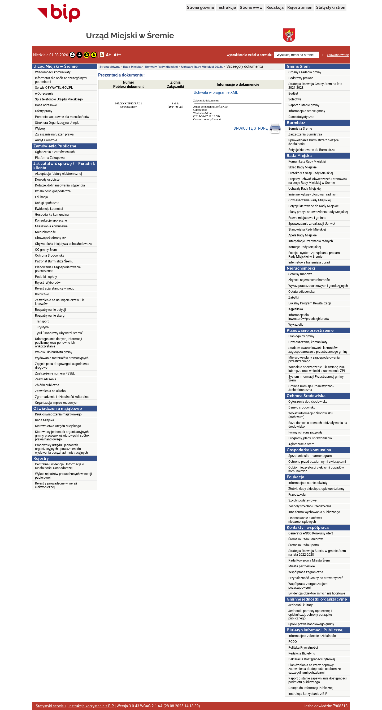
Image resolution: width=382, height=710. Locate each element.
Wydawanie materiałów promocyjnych (62, 358)
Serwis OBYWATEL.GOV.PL (54, 88)
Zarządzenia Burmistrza (305, 134)
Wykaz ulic (295, 324)
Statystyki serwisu (51, 706)
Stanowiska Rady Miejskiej (307, 229)
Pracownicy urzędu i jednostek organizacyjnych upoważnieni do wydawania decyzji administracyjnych (61, 448)
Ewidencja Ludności (49, 209)
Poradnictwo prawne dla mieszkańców (62, 117)
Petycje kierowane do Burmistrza (311, 150)
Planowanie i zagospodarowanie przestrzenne (58, 269)
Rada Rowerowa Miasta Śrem (309, 560)
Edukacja (41, 197)
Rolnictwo (42, 294)
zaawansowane (338, 55)
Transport (42, 321)
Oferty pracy (43, 111)
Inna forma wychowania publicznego (314, 512)
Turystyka (42, 327)
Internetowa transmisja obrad (309, 262)
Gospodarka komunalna (52, 214)
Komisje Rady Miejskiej (304, 247)
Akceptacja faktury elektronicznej (58, 174)
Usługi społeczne (47, 203)
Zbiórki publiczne (47, 385)
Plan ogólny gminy (301, 336)
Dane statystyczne (301, 117)
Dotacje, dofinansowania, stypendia (60, 185)
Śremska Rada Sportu (303, 545)
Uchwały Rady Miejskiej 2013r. (202, 66)
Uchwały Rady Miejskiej (161, 66)
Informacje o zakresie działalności (312, 636)
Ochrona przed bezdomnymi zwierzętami (317, 462)
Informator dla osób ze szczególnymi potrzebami (61, 80)
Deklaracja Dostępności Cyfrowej (311, 659)
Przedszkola (297, 494)
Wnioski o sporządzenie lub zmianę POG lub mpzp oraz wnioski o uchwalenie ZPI (316, 369)
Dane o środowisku (301, 407)
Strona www (251, 7)
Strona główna (200, 7)
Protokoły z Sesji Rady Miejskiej (310, 173)
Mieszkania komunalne (51, 226)
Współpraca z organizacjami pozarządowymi (308, 585)
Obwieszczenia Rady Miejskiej (309, 200)
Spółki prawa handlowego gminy (311, 624)
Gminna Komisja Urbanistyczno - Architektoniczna (311, 388)
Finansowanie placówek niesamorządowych (305, 520)
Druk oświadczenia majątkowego (58, 414)
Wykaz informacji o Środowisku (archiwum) (310, 415)
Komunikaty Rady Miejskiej (307, 161)
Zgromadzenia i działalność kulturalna (62, 397)
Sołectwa (294, 99)
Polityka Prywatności (303, 647)
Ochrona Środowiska (49, 255)
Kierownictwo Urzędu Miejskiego (58, 426)
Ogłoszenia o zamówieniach (55, 152)
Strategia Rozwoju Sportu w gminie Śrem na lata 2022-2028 (317, 552)
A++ (117, 54)
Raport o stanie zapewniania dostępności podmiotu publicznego (317, 680)
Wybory (40, 128)
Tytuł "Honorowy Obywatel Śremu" (59, 333)
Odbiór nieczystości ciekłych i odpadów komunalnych (316, 469)
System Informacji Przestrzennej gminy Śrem (316, 378)
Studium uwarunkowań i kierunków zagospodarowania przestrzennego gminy (318, 350)
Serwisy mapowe (300, 274)
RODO (292, 642)
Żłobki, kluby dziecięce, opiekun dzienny (316, 489)
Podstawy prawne (301, 78)
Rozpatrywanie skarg (49, 315)
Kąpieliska (295, 309)
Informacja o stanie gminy (306, 111)
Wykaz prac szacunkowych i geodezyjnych (318, 286)
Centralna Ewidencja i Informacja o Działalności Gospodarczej (59, 466)
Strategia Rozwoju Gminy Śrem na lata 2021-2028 (315, 86)
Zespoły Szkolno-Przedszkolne (309, 506)
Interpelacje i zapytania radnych (310, 241)
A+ (108, 54)
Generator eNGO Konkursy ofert (310, 533)
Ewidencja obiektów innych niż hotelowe (316, 593)
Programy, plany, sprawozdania (310, 438)
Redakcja (275, 7)
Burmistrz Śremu (300, 128)
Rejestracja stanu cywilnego (54, 288)
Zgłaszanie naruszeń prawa (54, 134)
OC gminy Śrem (46, 250)
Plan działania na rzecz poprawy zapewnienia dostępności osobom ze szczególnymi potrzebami (314, 668)
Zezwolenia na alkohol (50, 391)
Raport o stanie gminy (303, 105)
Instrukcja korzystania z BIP (307, 694)
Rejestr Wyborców (47, 282)
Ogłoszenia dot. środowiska (308, 401)
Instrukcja (227, 7)
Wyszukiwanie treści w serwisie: (249, 55)
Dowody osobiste (47, 179)
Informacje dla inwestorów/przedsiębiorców (308, 317)
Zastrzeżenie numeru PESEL (55, 373)
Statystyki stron (330, 7)
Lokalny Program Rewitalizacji (309, 303)
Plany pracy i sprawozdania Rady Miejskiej (318, 212)
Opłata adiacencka (301, 292)
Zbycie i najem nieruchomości (309, 280)
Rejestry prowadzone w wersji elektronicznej (56, 485)
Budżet (293, 93)
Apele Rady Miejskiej (303, 235)
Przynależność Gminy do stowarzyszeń (315, 578)
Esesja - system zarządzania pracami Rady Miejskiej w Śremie (314, 254)
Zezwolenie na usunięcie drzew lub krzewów (59, 302)
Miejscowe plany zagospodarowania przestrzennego (314, 359)
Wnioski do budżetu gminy (53, 352)
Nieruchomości (46, 232)
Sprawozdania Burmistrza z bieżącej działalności (313, 142)
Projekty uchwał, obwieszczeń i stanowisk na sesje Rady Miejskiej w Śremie (317, 181)
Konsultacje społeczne (51, 220)
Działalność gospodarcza (53, 191)
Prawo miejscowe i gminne (307, 218)
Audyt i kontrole (46, 140)
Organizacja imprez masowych (56, 403)
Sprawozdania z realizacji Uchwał (311, 224)
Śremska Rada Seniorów (305, 539)
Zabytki (293, 297)
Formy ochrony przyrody (305, 432)
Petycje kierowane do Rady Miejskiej (314, 206)
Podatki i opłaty (46, 277)
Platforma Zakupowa (50, 158)
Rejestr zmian (299, 7)
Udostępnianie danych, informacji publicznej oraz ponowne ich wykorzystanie (58, 342)
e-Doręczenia (44, 93)
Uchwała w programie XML (216, 92)
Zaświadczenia (45, 379)
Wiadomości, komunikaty (53, 72)
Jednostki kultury (300, 605)
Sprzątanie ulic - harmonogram (310, 456)
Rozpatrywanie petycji (50, 310)
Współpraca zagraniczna (305, 572)
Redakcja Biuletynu (301, 653)
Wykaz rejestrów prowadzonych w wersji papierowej (63, 475)
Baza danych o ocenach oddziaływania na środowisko (317, 424)
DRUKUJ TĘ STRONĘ (257, 128)
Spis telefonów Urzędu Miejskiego (59, 99)
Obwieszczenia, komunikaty (307, 342)
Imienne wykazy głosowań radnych (312, 194)
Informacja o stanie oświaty (307, 483)
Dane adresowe (46, 105)
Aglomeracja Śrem (301, 444)
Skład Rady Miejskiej (302, 167)
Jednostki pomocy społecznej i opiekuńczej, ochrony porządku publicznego (310, 614)
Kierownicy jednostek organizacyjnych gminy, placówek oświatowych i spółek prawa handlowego (62, 435)
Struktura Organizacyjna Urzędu (57, 123)
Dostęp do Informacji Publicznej (310, 688)
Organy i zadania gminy (304, 72)
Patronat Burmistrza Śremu (54, 261)
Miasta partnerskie (301, 566)
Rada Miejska (44, 420)
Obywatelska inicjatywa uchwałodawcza (63, 244)
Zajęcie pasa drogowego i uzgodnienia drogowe (62, 365)
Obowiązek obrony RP (50, 238)
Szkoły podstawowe (302, 500)
